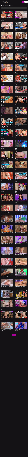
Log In (23, 1)
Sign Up (26, 1)
